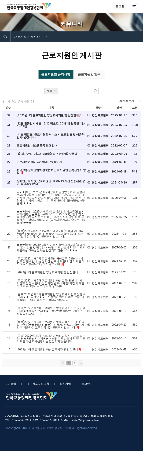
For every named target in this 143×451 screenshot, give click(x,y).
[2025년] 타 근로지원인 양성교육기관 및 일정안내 (48, 115)
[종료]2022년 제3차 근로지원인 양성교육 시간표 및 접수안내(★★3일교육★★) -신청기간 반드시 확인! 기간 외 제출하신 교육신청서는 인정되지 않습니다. (51, 297)
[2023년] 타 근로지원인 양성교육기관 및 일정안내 (47, 272)
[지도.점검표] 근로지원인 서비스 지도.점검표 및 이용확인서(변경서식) (51, 136)
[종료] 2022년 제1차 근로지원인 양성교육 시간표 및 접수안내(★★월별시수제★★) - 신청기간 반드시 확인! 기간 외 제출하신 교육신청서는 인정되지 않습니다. (51, 338)
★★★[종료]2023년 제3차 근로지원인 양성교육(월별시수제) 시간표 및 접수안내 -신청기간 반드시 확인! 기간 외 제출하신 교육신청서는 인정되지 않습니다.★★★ (51, 247)
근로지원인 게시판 (27, 37)
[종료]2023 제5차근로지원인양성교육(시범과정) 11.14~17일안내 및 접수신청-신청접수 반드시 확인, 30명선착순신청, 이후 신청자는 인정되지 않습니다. (51, 233)
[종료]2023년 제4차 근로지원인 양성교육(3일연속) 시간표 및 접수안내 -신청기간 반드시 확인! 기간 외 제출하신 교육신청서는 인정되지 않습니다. (50, 261)
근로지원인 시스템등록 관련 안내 (37, 145)
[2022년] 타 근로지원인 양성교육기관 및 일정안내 (47, 349)
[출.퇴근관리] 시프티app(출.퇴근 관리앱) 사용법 (47, 154)
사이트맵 (10, 384)
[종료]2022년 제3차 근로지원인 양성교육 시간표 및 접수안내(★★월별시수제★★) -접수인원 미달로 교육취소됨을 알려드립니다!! (51, 311)
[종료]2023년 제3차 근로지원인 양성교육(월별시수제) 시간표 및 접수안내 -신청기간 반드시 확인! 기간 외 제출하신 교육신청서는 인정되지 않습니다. (50, 283)
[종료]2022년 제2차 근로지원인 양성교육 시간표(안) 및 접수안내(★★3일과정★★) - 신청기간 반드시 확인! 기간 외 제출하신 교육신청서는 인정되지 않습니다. (51, 324)
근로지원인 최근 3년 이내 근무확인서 (39, 162)
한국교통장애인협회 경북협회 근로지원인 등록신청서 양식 (51, 171)
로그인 (120, 6)
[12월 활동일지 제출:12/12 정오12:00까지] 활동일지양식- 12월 (51, 125)
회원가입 (65, 384)
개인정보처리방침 (38, 384)
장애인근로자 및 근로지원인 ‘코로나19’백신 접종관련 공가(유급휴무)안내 (51, 182)
